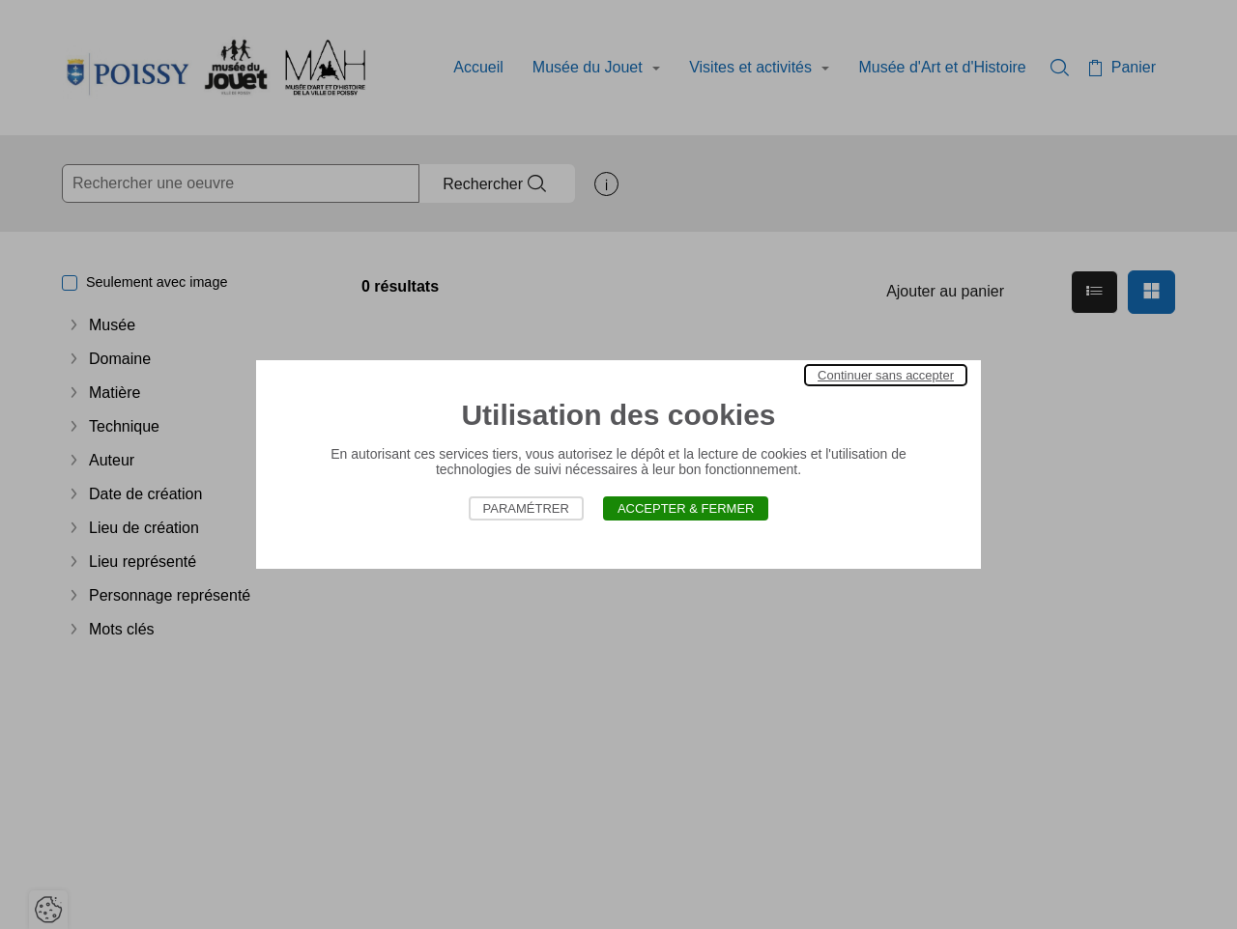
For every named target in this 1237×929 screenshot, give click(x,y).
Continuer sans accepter (886, 375)
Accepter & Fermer (686, 508)
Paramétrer (526, 508)
